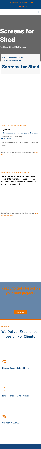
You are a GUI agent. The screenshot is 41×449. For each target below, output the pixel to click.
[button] (39, 12)
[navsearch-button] (26, 6)
